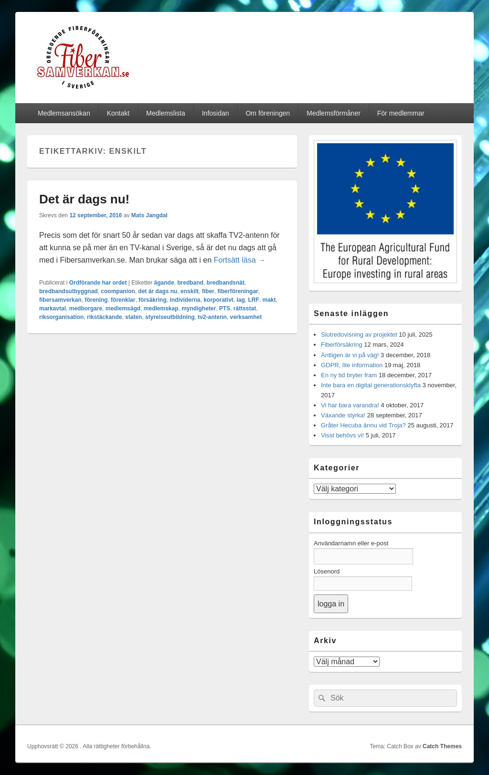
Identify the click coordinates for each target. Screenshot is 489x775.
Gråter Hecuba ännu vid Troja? (363, 425)
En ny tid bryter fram (349, 375)
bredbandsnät (225, 282)
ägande (164, 282)
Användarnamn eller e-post (351, 543)
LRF (253, 300)
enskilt (190, 291)
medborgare (85, 308)
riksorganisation (61, 317)
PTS (224, 308)
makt (269, 300)
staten (133, 317)
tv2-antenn (212, 317)
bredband (190, 282)
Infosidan (215, 113)
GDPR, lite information (352, 365)
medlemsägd (123, 308)
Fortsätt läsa (240, 260)
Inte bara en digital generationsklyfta (371, 385)
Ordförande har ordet (98, 282)
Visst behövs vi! (342, 435)
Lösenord (327, 571)
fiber (208, 291)
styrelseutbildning (169, 317)
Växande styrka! (343, 415)
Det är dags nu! (84, 199)
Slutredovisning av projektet (359, 334)
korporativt (218, 300)
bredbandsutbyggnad (68, 291)
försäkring (152, 300)
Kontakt (118, 113)
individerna (185, 300)
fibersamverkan (60, 300)
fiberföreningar (237, 291)
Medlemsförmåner (334, 113)
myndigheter (198, 308)
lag (241, 300)
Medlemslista (165, 113)
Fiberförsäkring (341, 344)
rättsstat (245, 308)
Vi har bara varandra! (350, 405)
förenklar (123, 300)
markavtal (52, 308)
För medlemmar (401, 113)
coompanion (118, 291)
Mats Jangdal (149, 215)
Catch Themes (442, 746)
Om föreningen (267, 113)
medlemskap (161, 308)
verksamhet (246, 317)
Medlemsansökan (64, 113)
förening (96, 300)
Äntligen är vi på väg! (350, 355)
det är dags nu (157, 291)
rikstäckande (104, 317)
